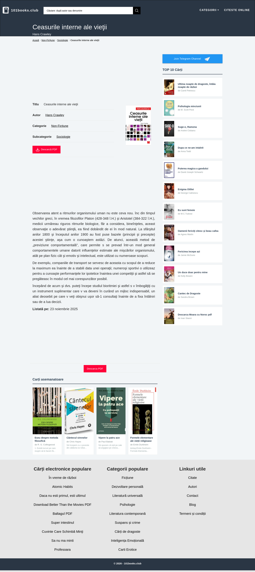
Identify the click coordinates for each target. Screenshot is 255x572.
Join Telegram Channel (192, 59)
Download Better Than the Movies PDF (62, 504)
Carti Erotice (127, 549)
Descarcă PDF (46, 150)
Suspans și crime (127, 522)
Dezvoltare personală (127, 486)
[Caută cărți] (88, 10)
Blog (192, 504)
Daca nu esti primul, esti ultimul (63, 495)
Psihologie (127, 504)
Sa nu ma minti (62, 540)
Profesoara (62, 549)
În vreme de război (62, 477)
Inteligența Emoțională (127, 540)
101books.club (20, 10)
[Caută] (136, 10)
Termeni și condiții (192, 513)
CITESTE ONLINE (237, 10)
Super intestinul (62, 522)
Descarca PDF (95, 368)
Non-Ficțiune (59, 126)
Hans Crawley (54, 115)
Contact (192, 495)
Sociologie (63, 136)
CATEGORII (209, 10)
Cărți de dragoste (127, 531)
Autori (192, 486)
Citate (192, 477)
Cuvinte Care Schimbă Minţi (62, 531)
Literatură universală (127, 495)
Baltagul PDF (62, 513)
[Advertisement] (95, 76)
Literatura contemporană (127, 513)
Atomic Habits (62, 486)
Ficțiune (127, 477)
